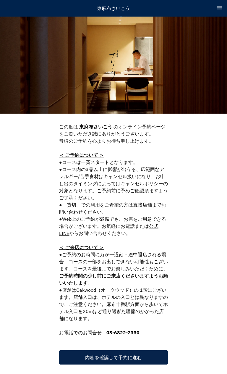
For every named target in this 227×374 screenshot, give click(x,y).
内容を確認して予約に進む (113, 357)
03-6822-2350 (123, 333)
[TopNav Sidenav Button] (219, 8)
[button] (113, 357)
